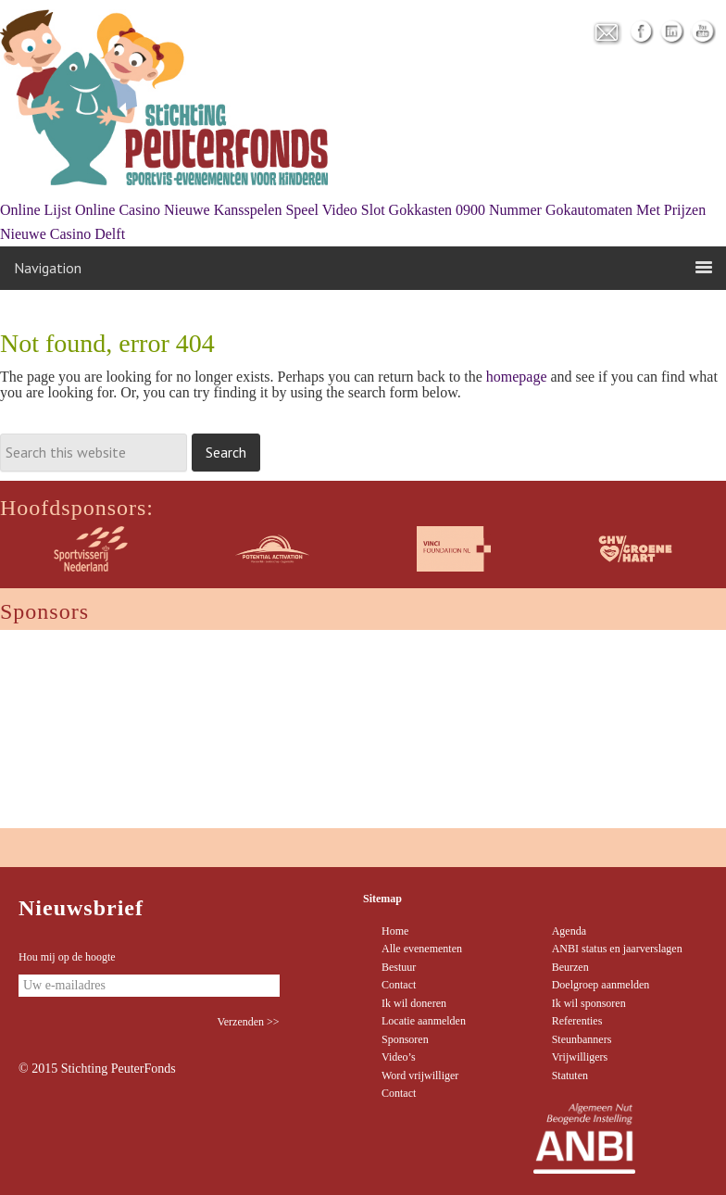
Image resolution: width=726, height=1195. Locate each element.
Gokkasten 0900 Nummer (465, 210)
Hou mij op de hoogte (67, 956)
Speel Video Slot (334, 210)
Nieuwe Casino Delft (62, 234)
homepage (516, 376)
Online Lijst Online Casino (80, 210)
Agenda (569, 931)
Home (395, 931)
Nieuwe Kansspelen (223, 210)
